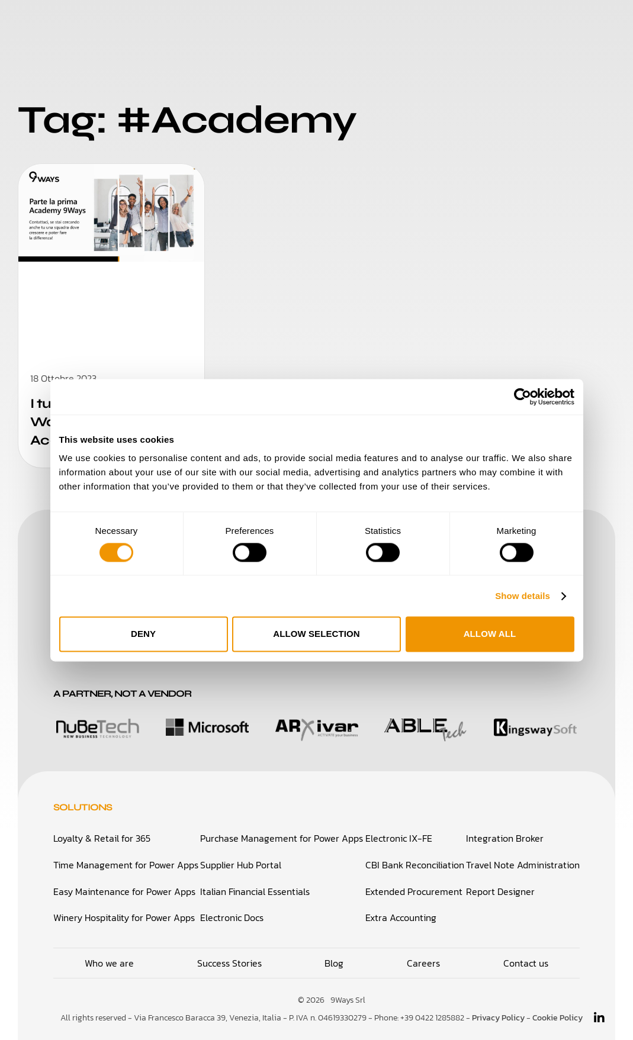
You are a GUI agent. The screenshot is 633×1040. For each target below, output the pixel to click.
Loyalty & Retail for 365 (101, 839)
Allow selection (316, 634)
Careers (425, 23)
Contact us (525, 961)
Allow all (490, 634)
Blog (478, 23)
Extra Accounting (400, 917)
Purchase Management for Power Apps (281, 839)
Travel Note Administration (523, 865)
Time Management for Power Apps (125, 865)
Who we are (109, 961)
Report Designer (500, 891)
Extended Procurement (413, 891)
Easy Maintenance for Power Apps (124, 891)
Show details (522, 596)
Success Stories (341, 23)
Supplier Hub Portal (240, 865)
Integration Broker (505, 839)
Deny (143, 634)
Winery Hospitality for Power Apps (124, 917)
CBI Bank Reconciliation (414, 865)
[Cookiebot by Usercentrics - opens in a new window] (522, 396)
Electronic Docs (232, 917)
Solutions (166, 23)
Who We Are (245, 23)
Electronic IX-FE (398, 839)
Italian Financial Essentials (255, 891)
